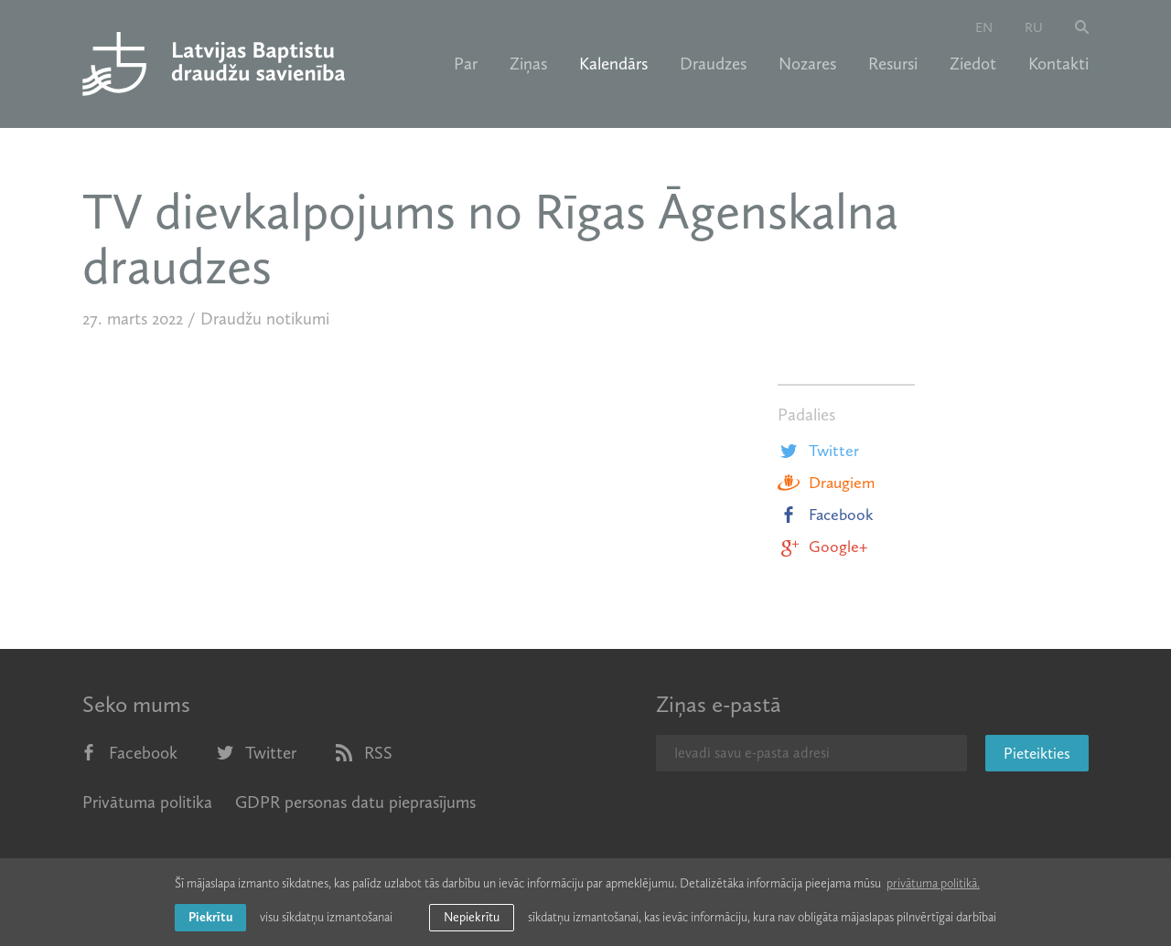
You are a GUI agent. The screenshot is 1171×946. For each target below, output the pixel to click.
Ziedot (973, 64)
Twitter (818, 451)
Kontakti (1058, 64)
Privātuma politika (147, 802)
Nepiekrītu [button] (472, 917)
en (984, 27)
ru (1034, 27)
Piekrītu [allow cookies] (210, 917)
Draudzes (713, 64)
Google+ (822, 547)
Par (466, 64)
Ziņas (528, 64)
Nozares (807, 64)
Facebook (826, 515)
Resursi (893, 64)
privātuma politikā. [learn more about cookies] (933, 883)
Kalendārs (613, 64)
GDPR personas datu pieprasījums (355, 802)
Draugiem (826, 483)
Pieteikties (1037, 753)
